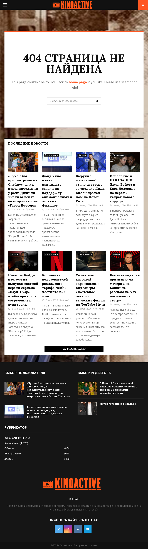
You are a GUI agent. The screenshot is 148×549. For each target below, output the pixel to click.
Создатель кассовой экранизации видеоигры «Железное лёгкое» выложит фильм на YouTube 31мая (90, 290)
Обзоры (15, 155)
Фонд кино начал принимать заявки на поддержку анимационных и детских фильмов (57, 190)
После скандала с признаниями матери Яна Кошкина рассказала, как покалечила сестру (125, 287)
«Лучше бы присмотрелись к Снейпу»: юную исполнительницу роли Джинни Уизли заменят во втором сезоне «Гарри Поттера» (23, 190)
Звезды (82, 155)
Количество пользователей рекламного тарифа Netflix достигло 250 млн (55, 285)
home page (78, 82)
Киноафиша (118, 155)
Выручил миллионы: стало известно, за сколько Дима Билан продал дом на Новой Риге (90, 188)
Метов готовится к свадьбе (118, 403)
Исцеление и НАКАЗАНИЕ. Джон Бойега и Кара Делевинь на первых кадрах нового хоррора (122, 188)
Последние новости (28, 143)
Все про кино (51, 155)
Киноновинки (85, 254)
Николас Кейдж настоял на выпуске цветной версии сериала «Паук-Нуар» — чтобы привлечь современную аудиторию (23, 290)
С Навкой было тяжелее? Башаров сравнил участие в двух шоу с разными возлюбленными (118, 388)
